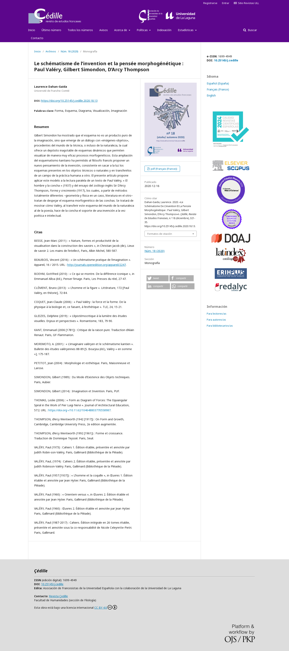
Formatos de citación (159, 234)
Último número (51, 30)
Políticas (143, 30)
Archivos (51, 51)
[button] (158, 278)
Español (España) (218, 83)
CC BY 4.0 (105, 607)
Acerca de (121, 30)
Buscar (252, 30)
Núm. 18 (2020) (69, 51)
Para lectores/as (216, 313)
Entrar (225, 3)
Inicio (31, 30)
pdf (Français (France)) (163, 169)
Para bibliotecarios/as (220, 325)
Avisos (103, 30)
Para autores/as (216, 319)
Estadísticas (186, 30)
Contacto (37, 38)
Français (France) (218, 89)
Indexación (164, 30)
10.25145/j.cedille (226, 60)
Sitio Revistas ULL (246, 3)
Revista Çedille (58, 596)
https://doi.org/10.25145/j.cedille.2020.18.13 (69, 101)
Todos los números (80, 30)
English (211, 95)
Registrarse (210, 3)
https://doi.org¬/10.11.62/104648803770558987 (79, 410)
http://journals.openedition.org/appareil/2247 (96, 265)
